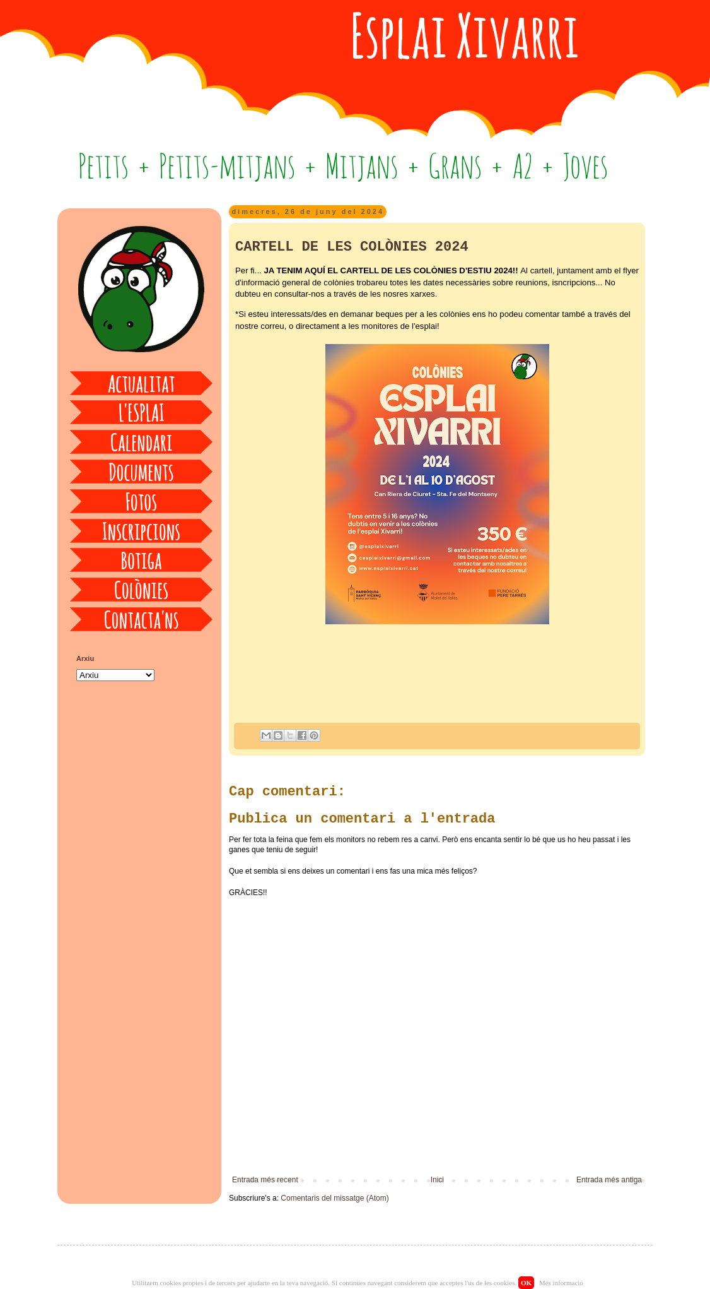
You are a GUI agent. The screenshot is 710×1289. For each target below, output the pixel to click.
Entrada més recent (265, 1179)
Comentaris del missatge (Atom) (334, 1198)
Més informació (561, 1282)
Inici (437, 1179)
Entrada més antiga (609, 1179)
